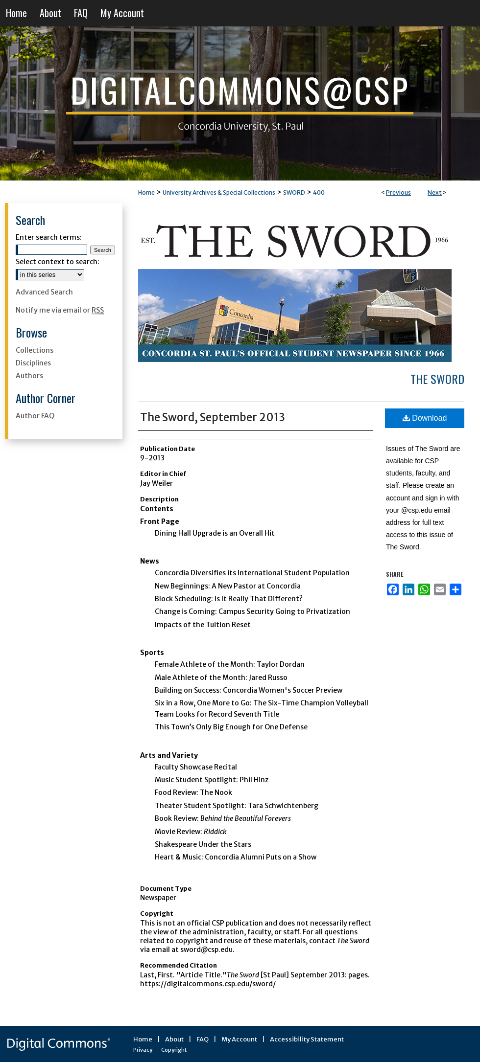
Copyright (174, 1049)
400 (319, 192)
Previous (398, 192)
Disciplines (33, 363)
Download (425, 418)
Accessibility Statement (307, 1039)
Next (435, 192)
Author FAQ (35, 415)
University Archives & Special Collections (219, 192)
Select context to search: (57, 261)
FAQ (202, 1039)
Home (146, 192)
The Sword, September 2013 (212, 417)
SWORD (294, 192)
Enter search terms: (49, 237)
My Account (239, 1039)
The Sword (437, 378)
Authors (29, 375)
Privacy (142, 1049)
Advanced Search (44, 292)
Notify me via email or (60, 310)
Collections (34, 350)
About (174, 1039)
